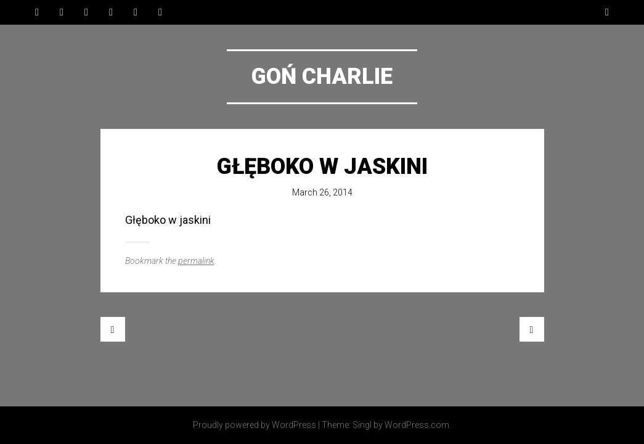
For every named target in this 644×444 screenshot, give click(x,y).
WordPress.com (417, 425)
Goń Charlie (322, 76)
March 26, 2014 (322, 192)
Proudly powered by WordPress (254, 425)
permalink (196, 261)
